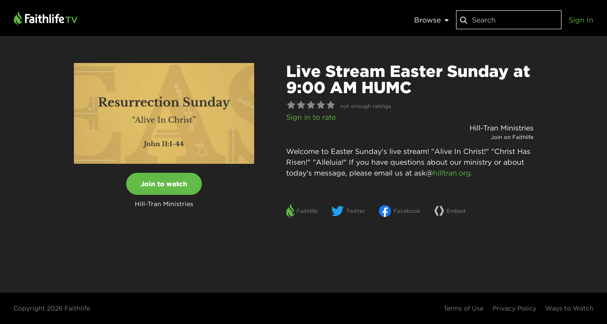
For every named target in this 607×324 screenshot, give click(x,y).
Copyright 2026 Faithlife (52, 308)
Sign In (581, 19)
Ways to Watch (569, 308)
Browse (431, 19)
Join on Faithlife (512, 137)
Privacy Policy (514, 308)
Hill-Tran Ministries (502, 127)
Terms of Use (463, 308)
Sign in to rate (311, 117)
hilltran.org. (453, 172)
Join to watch (164, 184)
